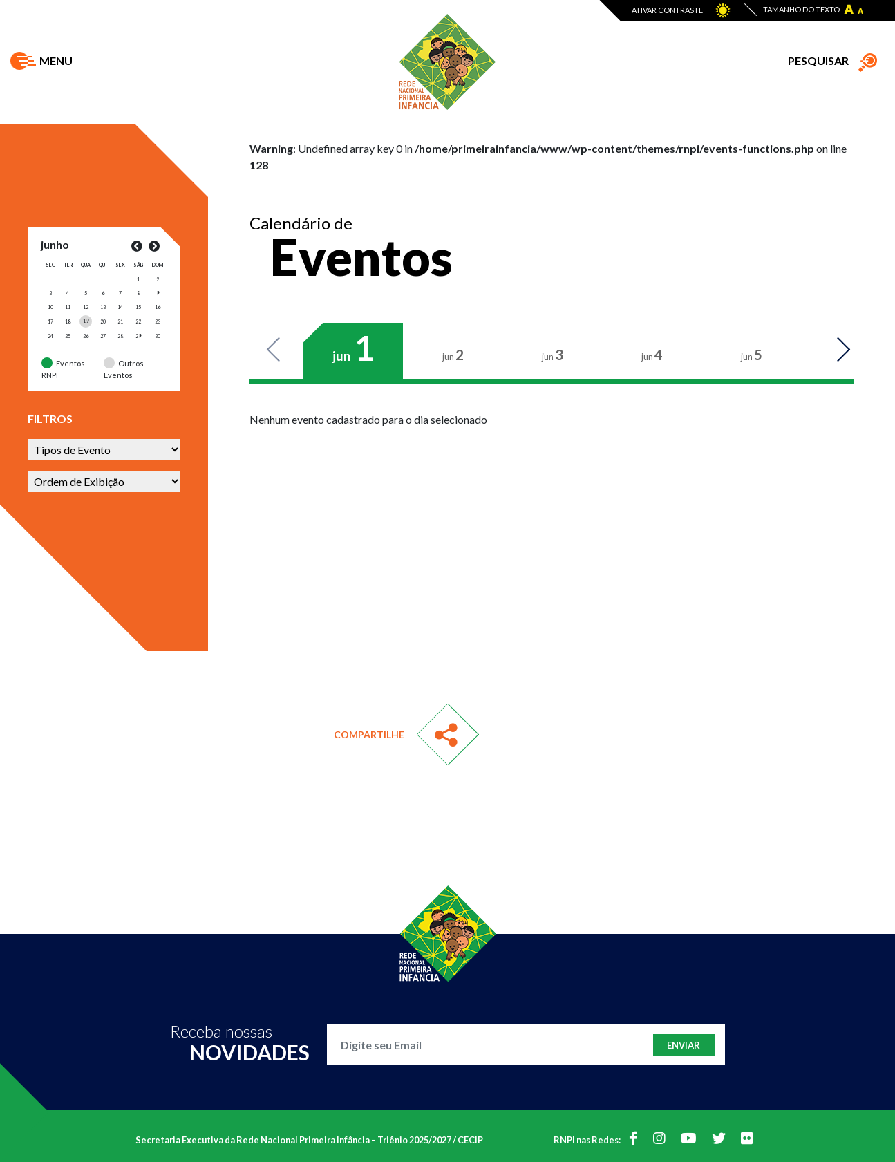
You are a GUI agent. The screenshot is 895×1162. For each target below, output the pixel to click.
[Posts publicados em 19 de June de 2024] (85, 321)
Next (836, 350)
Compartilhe (369, 734)
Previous (281, 350)
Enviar (683, 1045)
